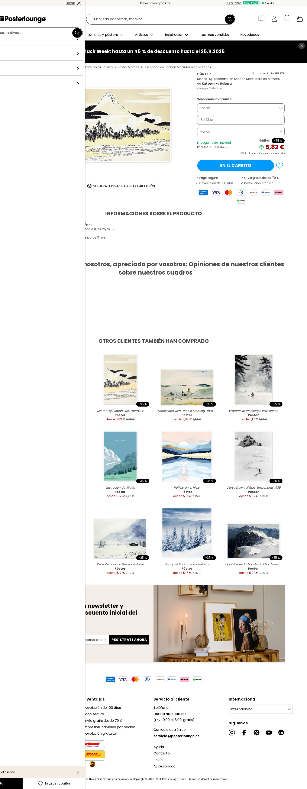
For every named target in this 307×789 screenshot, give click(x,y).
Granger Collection (209, 88)
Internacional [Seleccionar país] (241, 709)
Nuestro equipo (16, 714)
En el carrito (235, 165)
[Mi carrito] (299, 18)
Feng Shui (73, 67)
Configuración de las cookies (27, 761)
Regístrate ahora (129, 639)
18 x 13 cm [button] (208, 119)
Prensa (9, 731)
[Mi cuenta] (274, 18)
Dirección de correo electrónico (52, 632)
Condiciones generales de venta (30, 748)
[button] (262, 18)
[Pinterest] (256, 732)
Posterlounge (34, 67)
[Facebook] (244, 732)
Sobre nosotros (16, 707)
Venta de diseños (17, 737)
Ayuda (159, 746)
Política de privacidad (21, 755)
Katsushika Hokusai (99, 67)
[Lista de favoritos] (287, 18)
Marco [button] (205, 131)
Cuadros (55, 67)
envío (281, 153)
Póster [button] (205, 108)
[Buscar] (230, 19)
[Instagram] (232, 732)
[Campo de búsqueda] (158, 19)
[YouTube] (269, 732)
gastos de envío (122, 779)
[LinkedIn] (281, 732)
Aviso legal (12, 768)
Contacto (162, 753)
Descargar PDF (39, 254)
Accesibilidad (164, 766)
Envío (158, 759)
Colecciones (13, 720)
